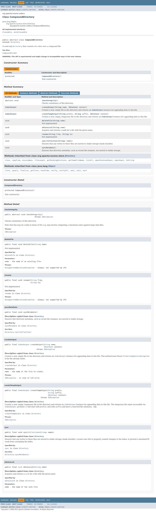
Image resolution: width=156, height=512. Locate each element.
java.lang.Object (9, 22)
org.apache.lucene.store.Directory (20, 24)
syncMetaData (48, 148)
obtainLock (47, 127)
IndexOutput (10, 107)
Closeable (7, 32)
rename (45, 134)
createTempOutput (50, 114)
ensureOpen (27, 160)
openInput (119, 160)
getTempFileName (76, 160)
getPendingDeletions (56, 160)
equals (15, 170)
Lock (7, 127)
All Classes (52, 7)
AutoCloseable (20, 32)
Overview (5, 3)
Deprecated (40, 3)
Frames (30, 7)
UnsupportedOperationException (19, 268)
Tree (32, 3)
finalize (24, 170)
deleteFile (47, 121)
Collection (52, 141)
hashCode (45, 170)
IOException (47, 217)
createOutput (48, 107)
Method (32, 10)
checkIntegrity (49, 100)
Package (13, 3)
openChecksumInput (104, 160)
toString (130, 160)
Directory (15, 42)
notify (54, 170)
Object (51, 166)
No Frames (38, 7)
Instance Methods (28, 93)
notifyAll (63, 170)
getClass (34, 170)
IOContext (73, 107)
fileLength (39, 160)
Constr (25, 10)
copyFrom (16, 160)
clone (7, 170)
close (7, 160)
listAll (89, 160)
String (58, 107)
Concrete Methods (69, 93)
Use (27, 3)
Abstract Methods (49, 93)
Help (48, 3)
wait (73, 170)
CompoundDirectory (50, 76)
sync (44, 141)
